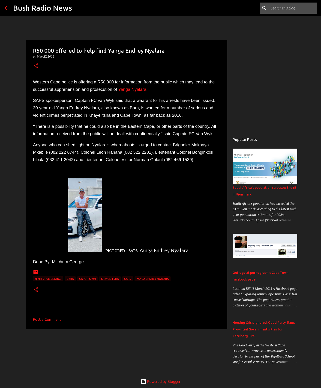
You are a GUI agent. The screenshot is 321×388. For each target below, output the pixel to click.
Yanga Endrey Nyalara (152, 278)
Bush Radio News (42, 8)
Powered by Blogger (160, 381)
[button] (36, 66)
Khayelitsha (110, 278)
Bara (70, 278)
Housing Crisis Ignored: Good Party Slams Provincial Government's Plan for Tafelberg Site (264, 329)
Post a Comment (47, 319)
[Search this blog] (293, 8)
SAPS (127, 278)
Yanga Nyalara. (132, 89)
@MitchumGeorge (48, 278)
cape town (87, 278)
